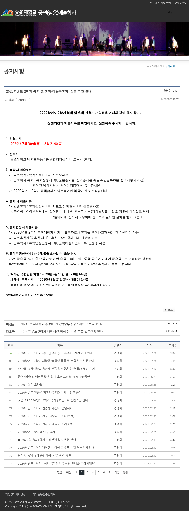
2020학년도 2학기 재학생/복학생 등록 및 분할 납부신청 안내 (62, 331)
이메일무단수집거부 (44, 494)
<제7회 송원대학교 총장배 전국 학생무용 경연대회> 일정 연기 (56, 368)
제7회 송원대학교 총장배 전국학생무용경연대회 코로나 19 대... (63, 324)
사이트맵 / (167, 3)
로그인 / (154, 3)
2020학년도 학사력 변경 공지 (36, 432)
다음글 (10, 331)
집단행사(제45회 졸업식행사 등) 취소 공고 (44, 455)
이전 (68, 472)
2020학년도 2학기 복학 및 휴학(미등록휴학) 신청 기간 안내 (55, 353)
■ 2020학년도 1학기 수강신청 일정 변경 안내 (47, 439)
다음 (117, 472)
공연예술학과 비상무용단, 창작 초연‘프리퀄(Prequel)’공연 (54, 376)
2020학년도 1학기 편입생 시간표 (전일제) (44, 408)
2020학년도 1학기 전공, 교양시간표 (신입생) (46, 416)
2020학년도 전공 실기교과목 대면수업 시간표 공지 (50, 392)
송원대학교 (181, 3)
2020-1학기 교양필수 (31, 384)
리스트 (169, 309)
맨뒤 (125, 472)
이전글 (10, 324)
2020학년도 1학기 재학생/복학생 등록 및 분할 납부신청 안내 (56, 447)
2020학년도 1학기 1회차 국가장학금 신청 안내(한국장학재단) (57, 463)
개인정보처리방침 (15, 494)
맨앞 (59, 472)
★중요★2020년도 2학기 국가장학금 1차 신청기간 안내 (53, 400)
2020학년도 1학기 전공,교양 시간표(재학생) (46, 424)
